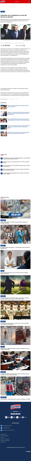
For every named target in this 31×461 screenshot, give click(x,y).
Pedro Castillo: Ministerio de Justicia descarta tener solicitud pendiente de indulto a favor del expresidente (18, 120)
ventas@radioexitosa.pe (7, 425)
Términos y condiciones (5, 438)
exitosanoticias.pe (6, 427)
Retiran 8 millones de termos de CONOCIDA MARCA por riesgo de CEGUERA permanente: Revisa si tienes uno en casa (16, 158)
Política (3, 11)
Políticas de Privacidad (5, 440)
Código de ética (3, 434)
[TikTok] (19, 414)
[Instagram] (16, 414)
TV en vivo (2, 437)
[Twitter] (13, 414)
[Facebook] (11, 414)
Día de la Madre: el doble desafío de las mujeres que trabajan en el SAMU (15, 399)
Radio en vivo (3, 442)
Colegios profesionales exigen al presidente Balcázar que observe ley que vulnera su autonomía (18, 133)
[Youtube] (14, 414)
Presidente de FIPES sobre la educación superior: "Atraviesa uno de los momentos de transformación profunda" (15, 374)
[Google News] (18, 414)
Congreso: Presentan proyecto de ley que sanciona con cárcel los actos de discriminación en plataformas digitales (18, 126)
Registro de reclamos (5, 435)
